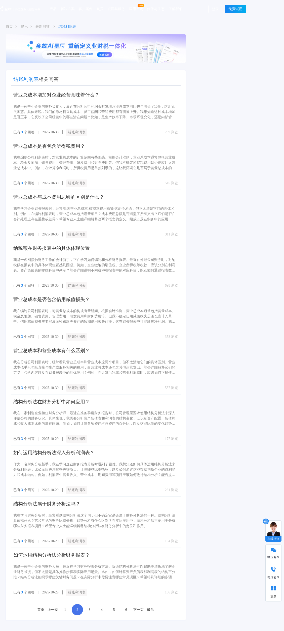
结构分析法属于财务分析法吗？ (41, 494)
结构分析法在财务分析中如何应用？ (45, 394)
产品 (53, 9)
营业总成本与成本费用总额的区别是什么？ (51, 194)
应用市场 (136, 9)
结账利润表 (77, 131)
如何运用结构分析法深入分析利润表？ (47, 444)
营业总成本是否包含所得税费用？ (43, 144)
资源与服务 (116, 9)
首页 (9, 26)
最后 (150, 597)
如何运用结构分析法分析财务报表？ (45, 544)
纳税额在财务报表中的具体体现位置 (45, 244)
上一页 (53, 597)
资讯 (24, 26)
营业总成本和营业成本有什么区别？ (45, 344)
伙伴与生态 (156, 9)
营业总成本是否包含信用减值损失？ (45, 294)
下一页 (138, 597)
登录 (215, 9)
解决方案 (68, 9)
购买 (100, 9)
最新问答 (42, 26)
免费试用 (235, 9)
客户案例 (85, 9)
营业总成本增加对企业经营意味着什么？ (49, 94)
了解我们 (176, 9)
